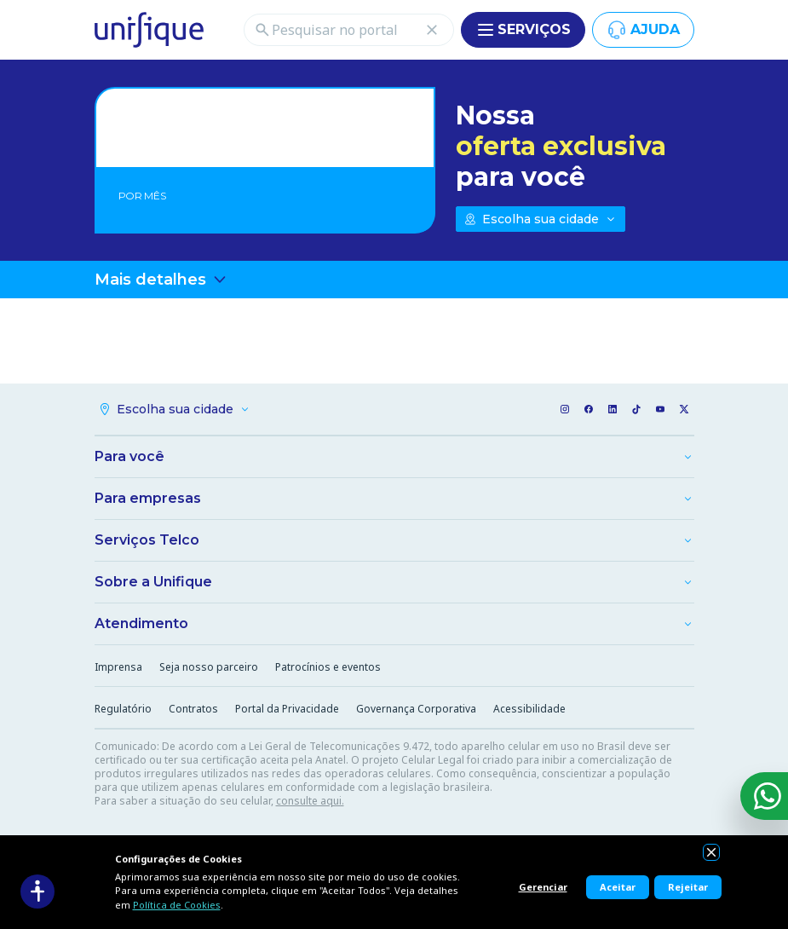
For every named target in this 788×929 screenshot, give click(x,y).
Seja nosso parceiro (208, 667)
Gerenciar (543, 886)
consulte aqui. (310, 800)
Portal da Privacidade (287, 708)
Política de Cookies (177, 904)
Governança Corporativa (416, 708)
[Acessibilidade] (37, 891)
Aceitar (618, 886)
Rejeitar (688, 886)
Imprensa (118, 667)
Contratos (193, 708)
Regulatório (123, 708)
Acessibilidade (529, 708)
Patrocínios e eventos (328, 667)
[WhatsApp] (764, 796)
